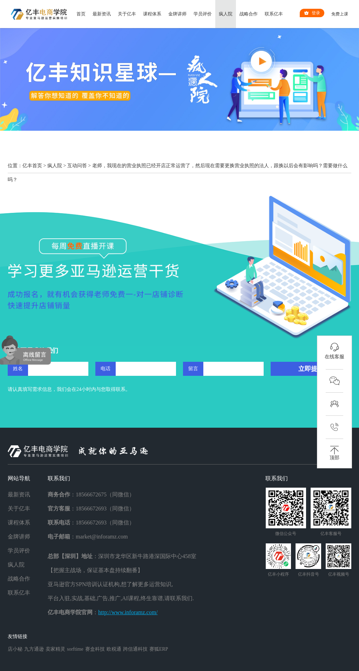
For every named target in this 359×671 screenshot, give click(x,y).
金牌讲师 (177, 13)
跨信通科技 (135, 649)
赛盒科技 (95, 649)
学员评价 (203, 13)
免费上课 (339, 14)
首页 (81, 13)
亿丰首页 (32, 165)
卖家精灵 (55, 649)
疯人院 (225, 13)
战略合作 (248, 13)
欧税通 (114, 649)
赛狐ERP (158, 649)
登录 (312, 13)
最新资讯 (102, 13)
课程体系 (152, 13)
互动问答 (77, 165)
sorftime (75, 649)
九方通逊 (34, 649)
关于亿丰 (127, 13)
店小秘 (15, 649)
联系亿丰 (274, 13)
